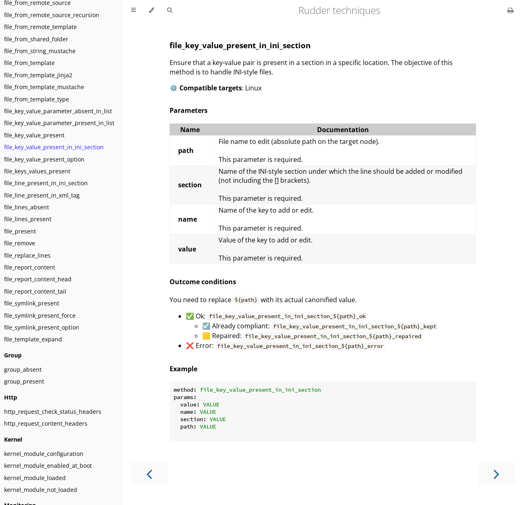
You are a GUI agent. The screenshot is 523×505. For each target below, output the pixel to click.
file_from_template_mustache (44, 87)
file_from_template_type (36, 99)
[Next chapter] (496, 473)
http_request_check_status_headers (52, 411)
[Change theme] (151, 10)
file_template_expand (33, 339)
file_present (20, 231)
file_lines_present (27, 219)
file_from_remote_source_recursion (51, 15)
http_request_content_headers (45, 423)
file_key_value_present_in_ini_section (54, 147)
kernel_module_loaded (35, 478)
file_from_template (29, 63)
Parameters (189, 110)
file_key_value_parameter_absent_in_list (58, 111)
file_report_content (29, 267)
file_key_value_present (34, 135)
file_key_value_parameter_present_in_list (59, 123)
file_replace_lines (27, 255)
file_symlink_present (31, 303)
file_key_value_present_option (44, 159)
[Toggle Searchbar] (170, 10)
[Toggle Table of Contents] (133, 10)
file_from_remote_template (40, 27)
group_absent (23, 369)
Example (183, 368)
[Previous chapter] (149, 473)
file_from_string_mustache (40, 51)
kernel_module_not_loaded (40, 490)
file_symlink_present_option (41, 327)
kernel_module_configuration (43, 454)
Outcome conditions (203, 281)
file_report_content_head (38, 279)
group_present (24, 381)
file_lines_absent (26, 207)
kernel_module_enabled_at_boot (48, 465)
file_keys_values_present (37, 171)
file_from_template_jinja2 (38, 75)
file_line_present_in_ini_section (46, 183)
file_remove (19, 243)
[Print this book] (510, 10)
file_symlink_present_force (40, 315)
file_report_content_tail (35, 291)
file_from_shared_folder (36, 39)
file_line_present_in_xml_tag (42, 195)
